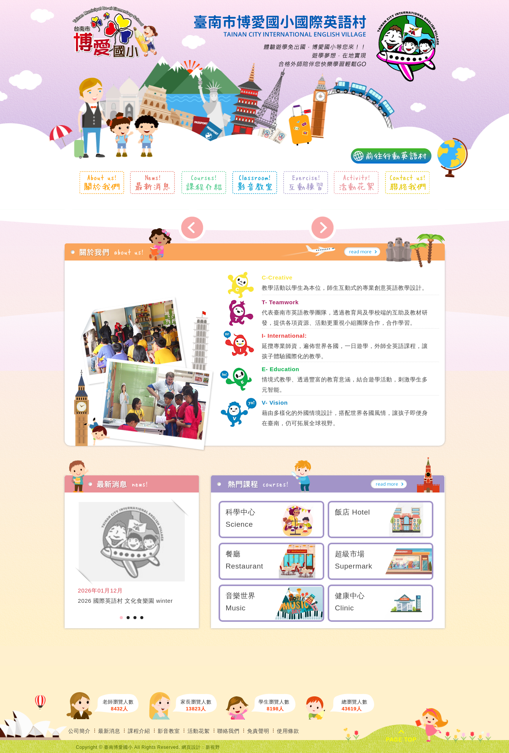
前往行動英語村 (391, 156)
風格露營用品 (115, 32)
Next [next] (322, 227)
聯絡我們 (407, 182)
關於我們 (102, 182)
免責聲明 (258, 731)
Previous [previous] (192, 227)
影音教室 (254, 182)
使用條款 (288, 731)
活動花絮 (356, 182)
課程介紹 (203, 182)
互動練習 (305, 182)
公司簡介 (79, 731)
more (362, 252)
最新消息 (152, 182)
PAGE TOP (401, 736)
